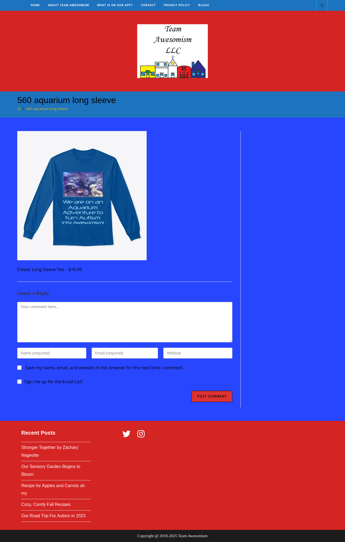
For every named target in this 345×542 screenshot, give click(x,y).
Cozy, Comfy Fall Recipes (46, 504)
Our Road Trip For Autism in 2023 (53, 515)
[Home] (19, 108)
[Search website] (322, 6)
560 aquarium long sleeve (47, 108)
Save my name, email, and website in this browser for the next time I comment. (104, 368)
